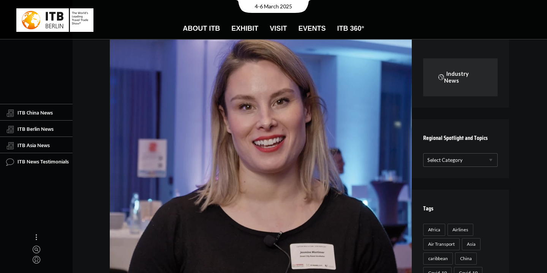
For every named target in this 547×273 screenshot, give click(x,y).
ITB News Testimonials (37, 162)
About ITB (201, 28)
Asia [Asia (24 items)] (469, 244)
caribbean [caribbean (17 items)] (436, 258)
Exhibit (244, 28)
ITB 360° (350, 28)
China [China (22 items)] (464, 258)
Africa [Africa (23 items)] (432, 229)
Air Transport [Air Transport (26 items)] (439, 244)
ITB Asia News (28, 145)
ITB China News (29, 113)
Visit (278, 28)
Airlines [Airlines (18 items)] (458, 229)
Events (312, 28)
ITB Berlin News (30, 129)
